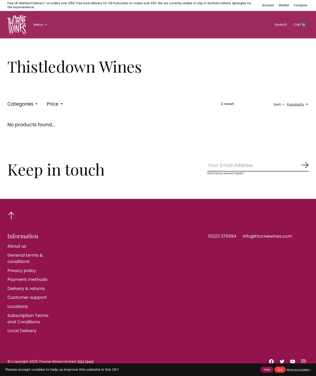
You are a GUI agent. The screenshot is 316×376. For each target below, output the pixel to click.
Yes (267, 369)
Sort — (279, 104)
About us (16, 246)
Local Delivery (21, 331)
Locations (17, 306)
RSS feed (85, 361)
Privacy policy (21, 271)
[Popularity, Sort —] (298, 104)
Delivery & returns (26, 288)
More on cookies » (299, 369)
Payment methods (27, 279)
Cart (301, 24)
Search (281, 24)
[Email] (258, 165)
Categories (22, 104)
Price (55, 104)
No (280, 369)
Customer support (27, 297)
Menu (40, 24)
